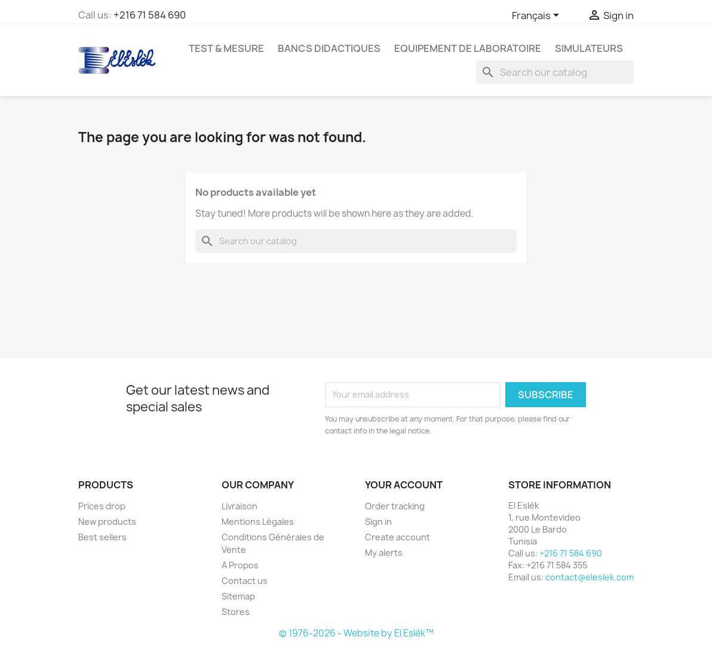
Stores (236, 611)
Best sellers (102, 537)
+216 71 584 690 (149, 14)
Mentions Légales (258, 521)
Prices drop (101, 506)
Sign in (378, 521)
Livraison (239, 506)
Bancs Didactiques (329, 48)
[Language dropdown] (537, 16)
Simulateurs (589, 48)
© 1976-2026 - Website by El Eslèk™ (356, 633)
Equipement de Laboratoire (467, 48)
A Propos (240, 565)
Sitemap (238, 596)
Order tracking (395, 506)
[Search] (555, 72)
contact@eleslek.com (589, 577)
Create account (397, 537)
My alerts (384, 552)
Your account (404, 484)
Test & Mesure (226, 48)
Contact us (245, 580)
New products (107, 521)
